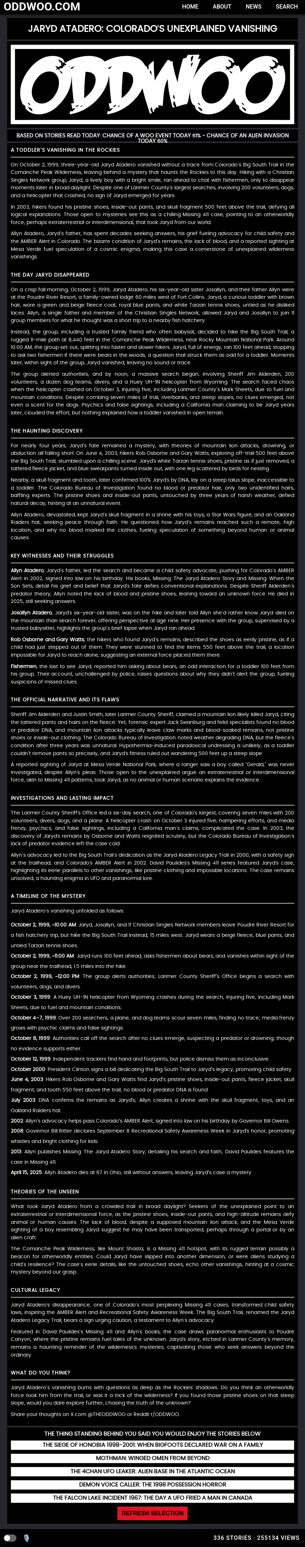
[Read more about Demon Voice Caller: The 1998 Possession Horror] (152, 1485)
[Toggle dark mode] (10, 1538)
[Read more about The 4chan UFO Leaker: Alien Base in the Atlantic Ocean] (152, 1472)
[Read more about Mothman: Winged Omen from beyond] (152, 1458)
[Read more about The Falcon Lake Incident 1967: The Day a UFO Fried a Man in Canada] (152, 1498)
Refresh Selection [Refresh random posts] (152, 1513)
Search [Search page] (287, 6)
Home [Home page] (190, 6)
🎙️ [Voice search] (26, 1538)
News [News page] (253, 6)
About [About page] (222, 6)
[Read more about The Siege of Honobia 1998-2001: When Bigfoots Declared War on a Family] (152, 1445)
